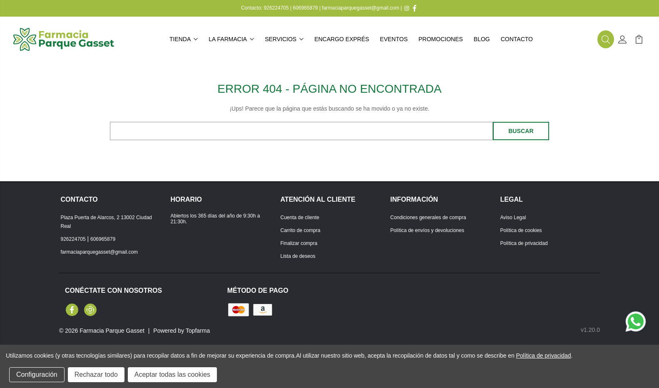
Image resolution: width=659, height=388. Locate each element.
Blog (482, 39)
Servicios (284, 39)
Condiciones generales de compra (428, 217)
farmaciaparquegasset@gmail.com (360, 8)
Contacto (517, 39)
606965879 (305, 8)
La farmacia (231, 39)
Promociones (440, 39)
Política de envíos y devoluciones (427, 230)
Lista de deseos (298, 256)
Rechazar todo (96, 374)
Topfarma (198, 330)
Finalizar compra (299, 243)
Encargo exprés (341, 39)
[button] (605, 39)
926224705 (276, 8)
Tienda (183, 39)
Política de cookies (521, 230)
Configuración (36, 374)
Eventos (394, 39)
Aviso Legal (513, 217)
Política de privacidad (524, 243)
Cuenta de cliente (300, 217)
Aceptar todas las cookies (172, 374)
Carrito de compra (301, 230)
